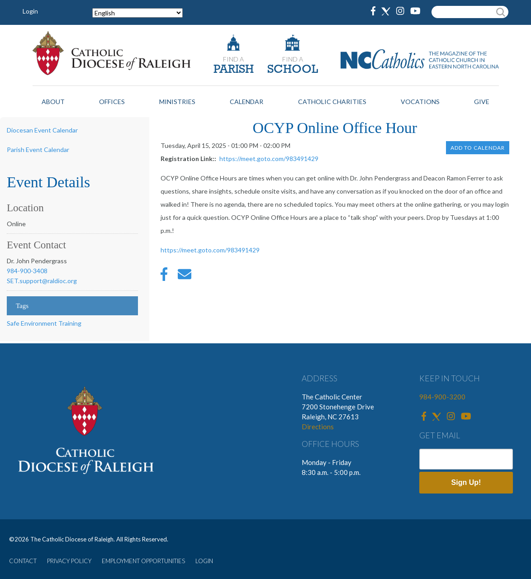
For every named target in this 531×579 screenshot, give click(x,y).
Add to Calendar (477, 147)
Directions (318, 426)
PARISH (233, 70)
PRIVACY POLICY (69, 561)
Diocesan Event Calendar (42, 130)
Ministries (177, 101)
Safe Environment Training (44, 323)
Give (481, 101)
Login (30, 11)
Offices (112, 101)
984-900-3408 (27, 271)
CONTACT (23, 561)
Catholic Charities (332, 101)
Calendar (246, 101)
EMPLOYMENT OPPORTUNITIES (143, 561)
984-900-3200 (442, 397)
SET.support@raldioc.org (42, 281)
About (53, 101)
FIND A (233, 59)
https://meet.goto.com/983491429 (268, 158)
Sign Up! (466, 482)
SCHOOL (292, 70)
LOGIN (204, 561)
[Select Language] (137, 13)
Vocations (420, 101)
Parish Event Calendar (38, 149)
